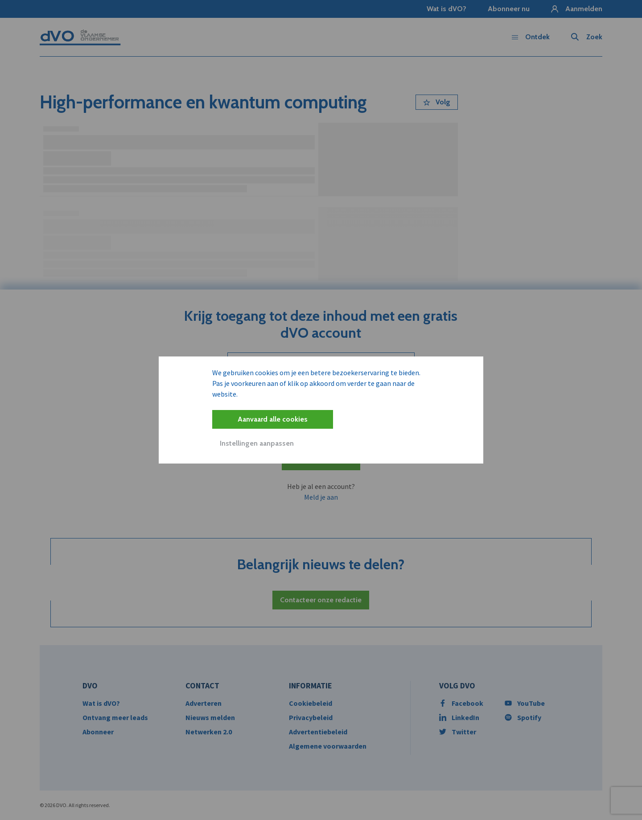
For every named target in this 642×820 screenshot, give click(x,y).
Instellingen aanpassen (257, 443)
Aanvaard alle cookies (273, 419)
